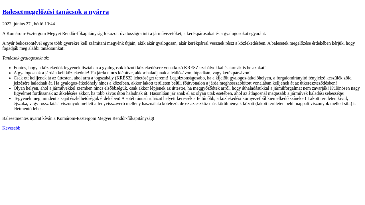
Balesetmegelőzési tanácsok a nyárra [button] (55, 11)
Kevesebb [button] (11, 128)
